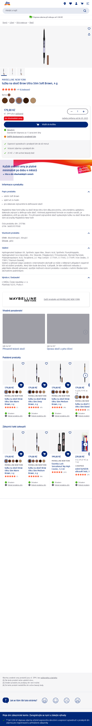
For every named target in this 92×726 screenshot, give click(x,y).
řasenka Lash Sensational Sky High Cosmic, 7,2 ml (61, 466)
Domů (5, 23)
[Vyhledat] (84, 11)
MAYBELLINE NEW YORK (14, 80)
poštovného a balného (49, 678)
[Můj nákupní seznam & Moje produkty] (70, 3)
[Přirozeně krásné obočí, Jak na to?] (24, 334)
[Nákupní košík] (82, 3)
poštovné (19, 114)
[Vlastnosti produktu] (46, 233)
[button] (87, 3)
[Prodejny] (64, 3)
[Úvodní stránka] (7, 3)
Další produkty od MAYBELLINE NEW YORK (42, 299)
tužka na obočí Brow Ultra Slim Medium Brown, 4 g (60, 401)
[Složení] (46, 248)
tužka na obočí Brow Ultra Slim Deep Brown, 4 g (37, 401)
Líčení (12, 23)
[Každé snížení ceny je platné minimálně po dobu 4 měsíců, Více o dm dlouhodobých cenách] (46, 170)
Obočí (31, 23)
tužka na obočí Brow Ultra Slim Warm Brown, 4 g (14, 401)
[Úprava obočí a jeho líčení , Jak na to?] (68, 334)
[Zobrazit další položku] (85, 375)
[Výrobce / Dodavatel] (46, 277)
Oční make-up (21, 23)
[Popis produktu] (46, 192)
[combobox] (46, 11)
